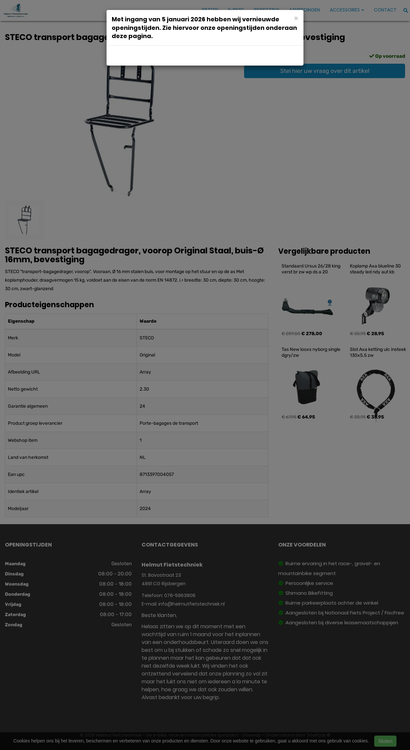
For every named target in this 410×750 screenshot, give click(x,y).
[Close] (296, 17)
